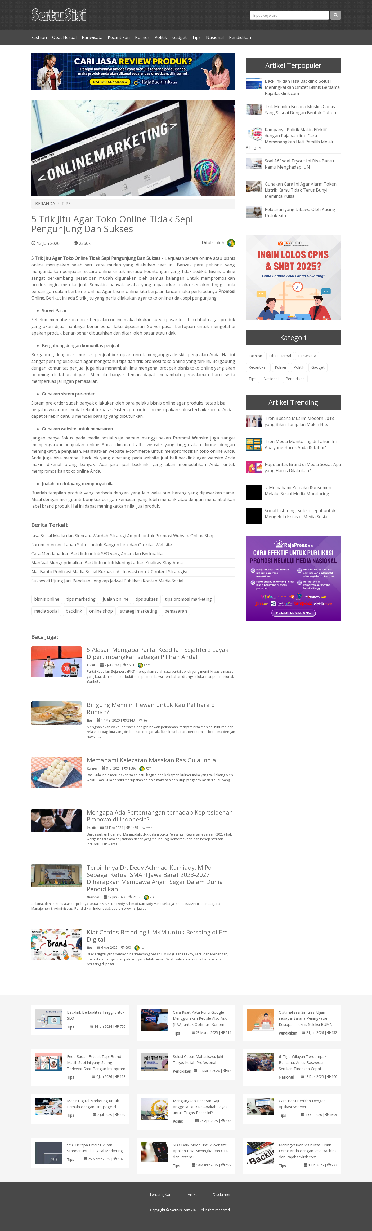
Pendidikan (240, 37)
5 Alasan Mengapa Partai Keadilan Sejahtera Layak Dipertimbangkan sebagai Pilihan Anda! (157, 653)
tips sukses (147, 599)
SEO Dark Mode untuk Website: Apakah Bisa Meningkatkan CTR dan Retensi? (200, 1151)
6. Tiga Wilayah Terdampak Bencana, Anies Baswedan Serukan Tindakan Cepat (302, 1062)
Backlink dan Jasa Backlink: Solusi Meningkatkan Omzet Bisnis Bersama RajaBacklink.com (302, 87)
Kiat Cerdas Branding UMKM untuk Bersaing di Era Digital (157, 935)
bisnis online (46, 599)
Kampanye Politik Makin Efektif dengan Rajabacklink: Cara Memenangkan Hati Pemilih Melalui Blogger (290, 139)
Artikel (193, 1194)
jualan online (115, 599)
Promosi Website (190, 438)
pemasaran (175, 611)
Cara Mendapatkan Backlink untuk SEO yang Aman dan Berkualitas (98, 554)
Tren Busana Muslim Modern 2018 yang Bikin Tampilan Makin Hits (299, 421)
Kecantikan (119, 37)
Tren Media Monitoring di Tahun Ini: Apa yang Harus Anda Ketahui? (301, 444)
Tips (196, 37)
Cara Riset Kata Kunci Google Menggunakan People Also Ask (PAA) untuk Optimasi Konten (200, 1018)
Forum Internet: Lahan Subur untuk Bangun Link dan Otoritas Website (101, 545)
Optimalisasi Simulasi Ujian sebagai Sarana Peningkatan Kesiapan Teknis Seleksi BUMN (306, 1018)
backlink (74, 611)
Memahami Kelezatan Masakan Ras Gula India (151, 760)
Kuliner (142, 37)
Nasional (215, 37)
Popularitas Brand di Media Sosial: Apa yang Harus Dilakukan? (303, 467)
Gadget (179, 37)
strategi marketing (138, 611)
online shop (101, 611)
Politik (161, 37)
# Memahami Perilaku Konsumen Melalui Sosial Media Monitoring (298, 490)
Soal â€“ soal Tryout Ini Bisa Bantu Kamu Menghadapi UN (299, 164)
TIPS (66, 203)
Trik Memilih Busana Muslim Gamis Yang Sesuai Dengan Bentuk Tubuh (300, 110)
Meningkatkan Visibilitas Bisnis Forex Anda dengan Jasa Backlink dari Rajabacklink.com (308, 1151)
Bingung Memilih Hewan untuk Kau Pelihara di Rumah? (152, 708)
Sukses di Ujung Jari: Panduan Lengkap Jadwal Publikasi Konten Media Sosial (107, 581)
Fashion (39, 37)
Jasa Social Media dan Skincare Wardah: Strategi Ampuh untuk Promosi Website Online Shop (123, 536)
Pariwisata (92, 37)
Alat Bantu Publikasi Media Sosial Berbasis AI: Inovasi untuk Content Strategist (109, 572)
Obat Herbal (64, 37)
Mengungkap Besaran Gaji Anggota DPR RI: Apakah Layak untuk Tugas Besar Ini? (200, 1106)
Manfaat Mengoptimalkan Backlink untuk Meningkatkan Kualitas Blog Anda (107, 563)
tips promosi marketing (188, 599)
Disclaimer (222, 1194)
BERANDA (45, 203)
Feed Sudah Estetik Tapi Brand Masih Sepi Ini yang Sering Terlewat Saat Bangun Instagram (96, 1062)
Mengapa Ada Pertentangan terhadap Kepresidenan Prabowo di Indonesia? (160, 816)
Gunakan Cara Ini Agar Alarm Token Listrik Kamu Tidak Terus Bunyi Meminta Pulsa (301, 190)
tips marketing (81, 599)
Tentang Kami (161, 1194)
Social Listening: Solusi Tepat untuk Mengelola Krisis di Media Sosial (300, 514)
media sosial (46, 611)
